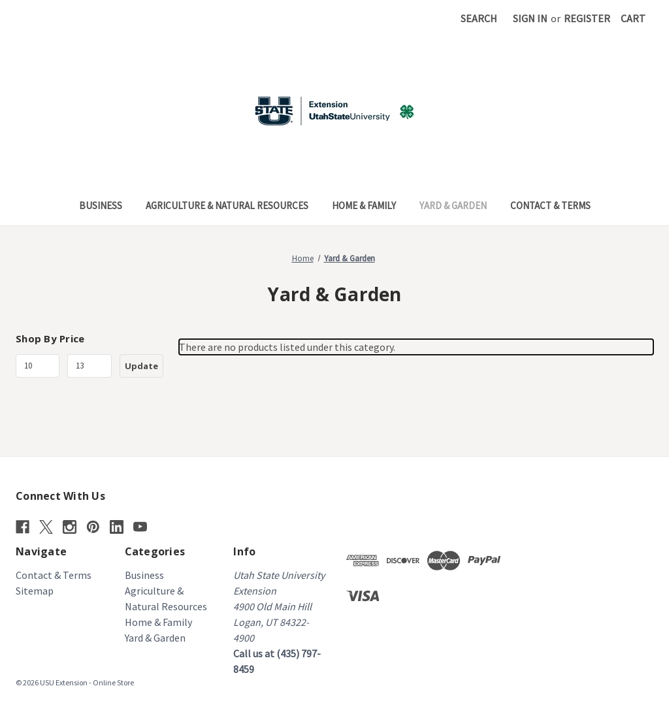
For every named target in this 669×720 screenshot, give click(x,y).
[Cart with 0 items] (633, 18)
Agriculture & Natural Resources (227, 205)
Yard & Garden (453, 205)
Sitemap (35, 590)
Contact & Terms (550, 205)
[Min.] (37, 366)
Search (479, 18)
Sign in (530, 18)
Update (141, 366)
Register (587, 18)
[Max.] (89, 366)
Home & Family (364, 205)
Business (100, 205)
